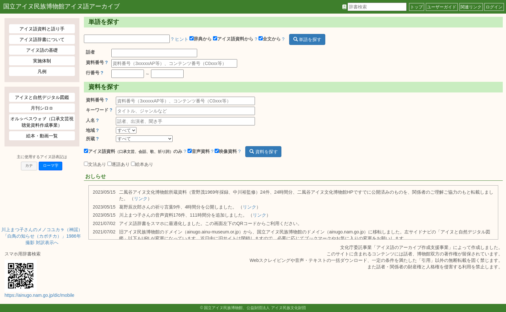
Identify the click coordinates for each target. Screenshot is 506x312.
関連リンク (470, 7)
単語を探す (307, 39)
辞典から (200, 38)
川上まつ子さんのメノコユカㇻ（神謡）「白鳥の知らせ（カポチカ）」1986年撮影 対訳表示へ (42, 236)
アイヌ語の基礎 (42, 50)
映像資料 (226, 151)
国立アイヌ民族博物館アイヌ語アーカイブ (61, 6)
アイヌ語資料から (233, 38)
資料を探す (263, 151)
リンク (140, 198)
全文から (269, 38)
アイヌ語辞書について (42, 39)
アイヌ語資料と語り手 (42, 28)
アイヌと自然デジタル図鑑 (42, 97)
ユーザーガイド (441, 7)
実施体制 (42, 60)
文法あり (95, 164)
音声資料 (198, 151)
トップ (416, 7)
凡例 (41, 71)
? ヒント (179, 38)
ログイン (494, 7)
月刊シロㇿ (42, 108)
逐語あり (118, 164)
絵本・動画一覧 (42, 135)
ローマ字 (50, 165)
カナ (29, 165)
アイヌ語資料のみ (133, 151)
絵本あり (142, 164)
